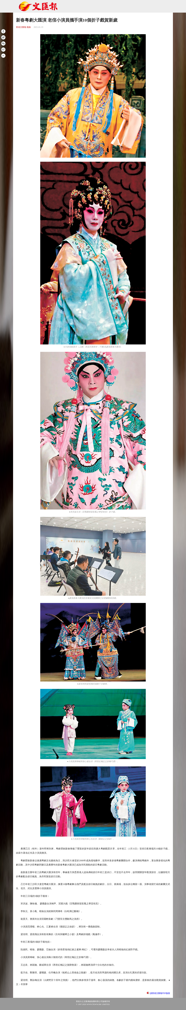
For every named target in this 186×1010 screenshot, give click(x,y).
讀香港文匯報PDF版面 (160, 993)
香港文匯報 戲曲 (23, 27)
